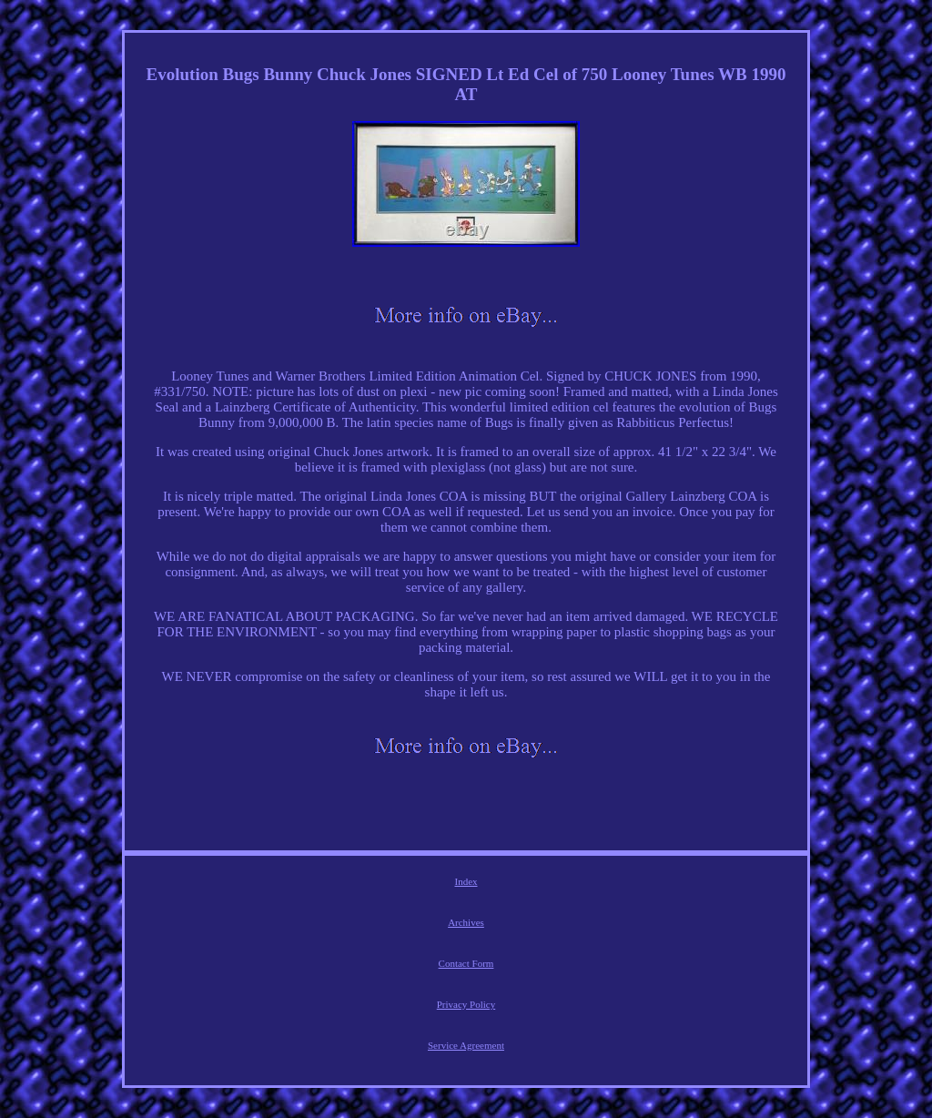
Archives (466, 922)
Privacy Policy (466, 1004)
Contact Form (466, 963)
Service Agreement (466, 1045)
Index (465, 881)
